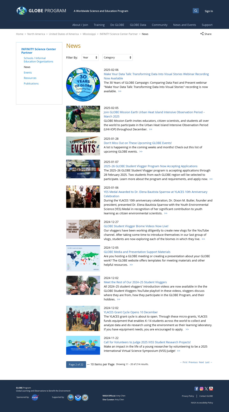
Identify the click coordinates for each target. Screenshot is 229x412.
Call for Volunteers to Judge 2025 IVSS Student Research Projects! (147, 342)
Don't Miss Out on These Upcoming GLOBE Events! (138, 143)
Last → (208, 362)
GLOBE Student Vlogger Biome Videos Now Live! (136, 226)
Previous (193, 362)
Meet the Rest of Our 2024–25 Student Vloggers (135, 282)
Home (19, 34)
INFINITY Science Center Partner (119, 34)
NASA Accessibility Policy (202, 402)
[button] (206, 34)
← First (183, 362)
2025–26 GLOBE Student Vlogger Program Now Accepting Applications (151, 166)
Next (201, 362)
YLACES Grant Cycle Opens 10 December (131, 312)
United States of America (64, 34)
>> (119, 91)
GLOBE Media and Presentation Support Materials (137, 252)
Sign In (209, 11)
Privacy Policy (188, 396)
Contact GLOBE (206, 396)
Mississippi (89, 34)
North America (36, 34)
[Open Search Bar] (196, 10)
